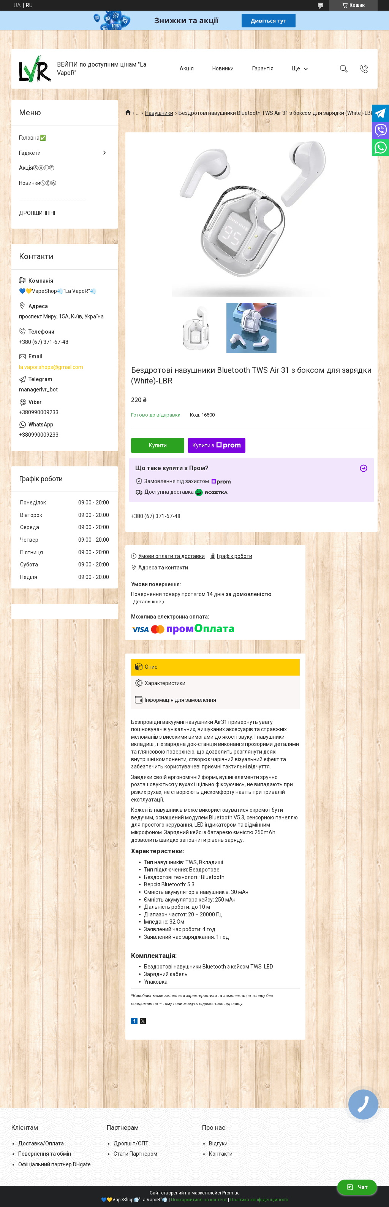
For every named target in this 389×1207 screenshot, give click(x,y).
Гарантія (263, 68)
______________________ (52, 198)
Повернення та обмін (44, 1154)
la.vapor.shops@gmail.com (51, 367)
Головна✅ (32, 138)
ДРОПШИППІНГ (38, 213)
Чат (357, 1187)
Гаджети (30, 153)
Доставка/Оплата (41, 1143)
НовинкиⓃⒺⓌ (37, 183)
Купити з (217, 445)
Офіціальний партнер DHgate (54, 1164)
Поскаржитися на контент (199, 1199)
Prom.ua (231, 1193)
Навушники (159, 113)
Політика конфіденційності (259, 1199)
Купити (158, 445)
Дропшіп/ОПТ (131, 1143)
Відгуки (218, 1143)
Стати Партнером (135, 1154)
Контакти (220, 1154)
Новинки (223, 68)
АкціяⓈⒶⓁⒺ (36, 168)
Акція (187, 68)
